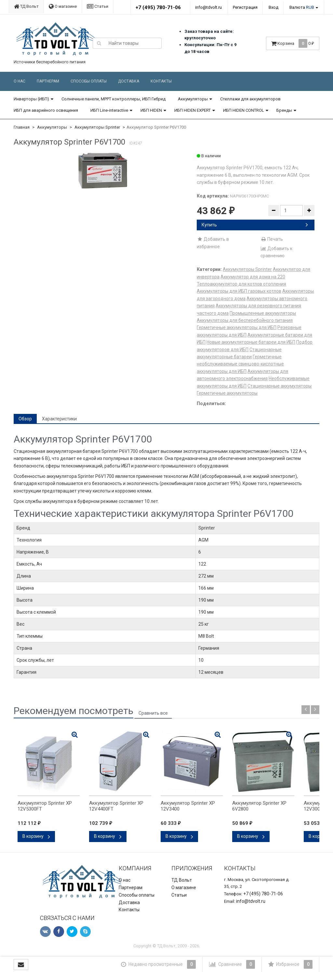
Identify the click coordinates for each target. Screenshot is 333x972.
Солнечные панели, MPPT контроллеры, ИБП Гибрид (113, 98)
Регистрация (245, 7)
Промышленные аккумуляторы (263, 313)
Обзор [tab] (25, 418)
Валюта (301, 7)
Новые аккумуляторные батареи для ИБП (250, 342)
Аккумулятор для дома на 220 (252, 276)
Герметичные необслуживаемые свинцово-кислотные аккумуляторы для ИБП (240, 364)
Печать (271, 239)
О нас (19, 81)
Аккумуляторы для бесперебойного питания (245, 320)
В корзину (36, 836)
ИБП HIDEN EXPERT (192, 110)
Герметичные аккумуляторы (227, 393)
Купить (255, 224)
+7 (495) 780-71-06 (158, 7)
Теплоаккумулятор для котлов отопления (241, 284)
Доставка (128, 81)
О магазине (63, 6)
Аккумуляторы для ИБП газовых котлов (239, 291)
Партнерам (48, 81)
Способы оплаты (89, 81)
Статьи (97, 6)
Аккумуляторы (193, 98)
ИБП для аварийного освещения (46, 110)
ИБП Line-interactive (109, 110)
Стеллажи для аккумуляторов (250, 98)
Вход (273, 7)
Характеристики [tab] (59, 418)
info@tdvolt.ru (208, 7)
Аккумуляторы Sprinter (97, 127)
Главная (22, 127)
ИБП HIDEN (151, 110)
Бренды (284, 110)
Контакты (161, 81)
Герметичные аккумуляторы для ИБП (236, 327)
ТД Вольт (26, 6)
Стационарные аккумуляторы (279, 386)
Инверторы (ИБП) (31, 98)
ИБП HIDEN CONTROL (243, 110)
